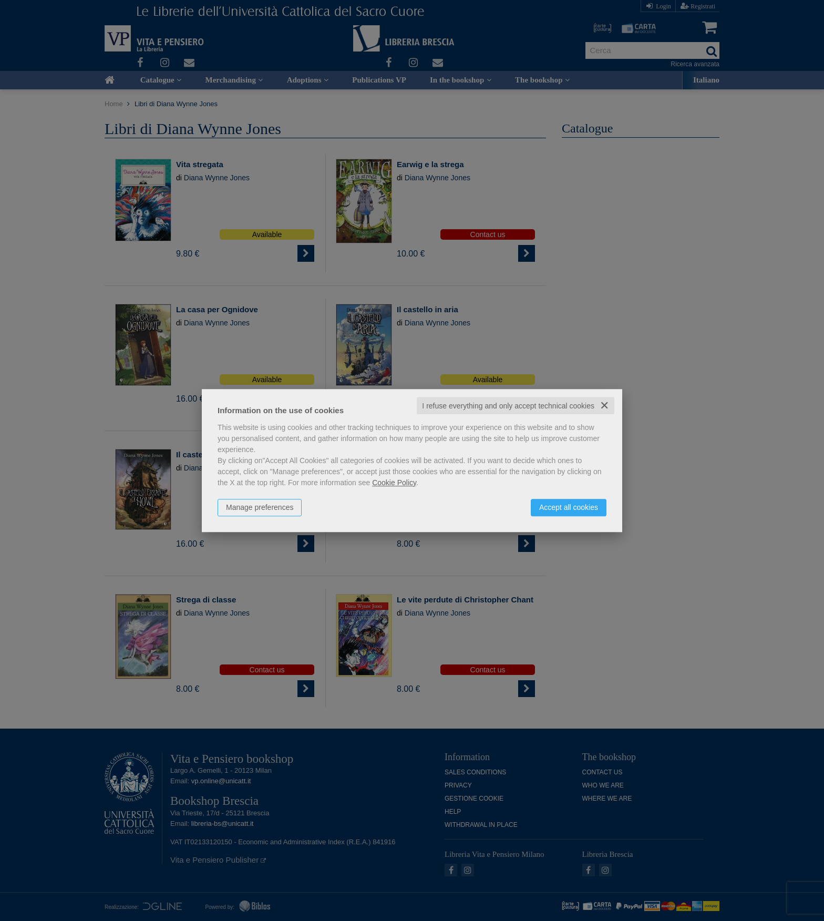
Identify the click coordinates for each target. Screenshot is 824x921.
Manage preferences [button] (259, 507)
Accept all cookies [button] (568, 507)
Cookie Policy (394, 482)
